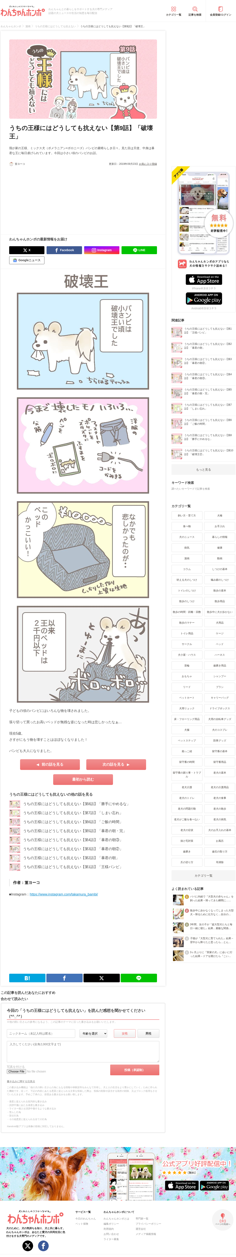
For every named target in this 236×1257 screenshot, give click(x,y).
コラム (187, 569)
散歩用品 (220, 601)
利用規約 (109, 1228)
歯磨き (187, 851)
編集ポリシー (111, 1223)
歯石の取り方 (219, 851)
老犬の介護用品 (220, 787)
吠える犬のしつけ (187, 579)
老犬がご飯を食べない (187, 819)
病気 (186, 547)
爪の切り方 (186, 862)
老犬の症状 (186, 830)
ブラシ (220, 687)
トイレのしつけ (187, 590)
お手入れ (220, 526)
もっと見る (203, 469)
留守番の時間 (187, 762)
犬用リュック (187, 708)
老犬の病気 (219, 819)
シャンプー (219, 676)
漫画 (186, 558)
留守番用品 (219, 762)
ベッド (220, 644)
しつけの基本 (219, 569)
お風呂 (220, 840)
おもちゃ (187, 676)
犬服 (186, 729)
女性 (125, 1033)
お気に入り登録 (148, 163)
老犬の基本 (219, 772)
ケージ (220, 633)
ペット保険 (81, 1223)
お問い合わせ (111, 1234)
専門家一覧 (142, 1218)
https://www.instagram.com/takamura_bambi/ (64, 894)
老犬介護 (187, 787)
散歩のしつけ (187, 601)
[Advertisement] (46, 198)
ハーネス (220, 654)
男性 (148, 1033)
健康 (219, 547)
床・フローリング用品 (187, 719)
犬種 (219, 515)
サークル (187, 644)
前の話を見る (52, 764)
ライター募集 (111, 1239)
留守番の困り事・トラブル (187, 774)
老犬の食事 (219, 798)
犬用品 (220, 622)
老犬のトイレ (187, 798)
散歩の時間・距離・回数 (187, 612)
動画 (219, 558)
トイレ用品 (186, 633)
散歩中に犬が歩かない (220, 612)
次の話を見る (113, 764)
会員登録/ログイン (220, 14)
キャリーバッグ (220, 697)
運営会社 (141, 1228)
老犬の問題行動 (187, 808)
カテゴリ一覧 (173, 14)
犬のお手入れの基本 (219, 830)
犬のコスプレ (219, 729)
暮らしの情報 (219, 537)
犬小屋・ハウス (187, 654)
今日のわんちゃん (85, 1218)
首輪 (186, 665)
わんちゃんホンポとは (116, 1218)
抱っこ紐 (187, 751)
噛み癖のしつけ (220, 579)
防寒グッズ (219, 740)
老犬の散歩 (219, 808)
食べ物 (187, 526)
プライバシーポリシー (148, 1223)
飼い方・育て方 (187, 515)
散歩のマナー (187, 622)
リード (187, 687)
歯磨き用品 (219, 665)
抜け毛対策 (186, 840)
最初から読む (83, 779)
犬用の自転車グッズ (219, 719)
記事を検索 (195, 14)
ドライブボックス (220, 708)
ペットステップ (187, 740)
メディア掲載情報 (146, 1234)
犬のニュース (187, 537)
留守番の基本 (219, 751)
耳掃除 (220, 862)
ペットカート (187, 697)
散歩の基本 (219, 590)
